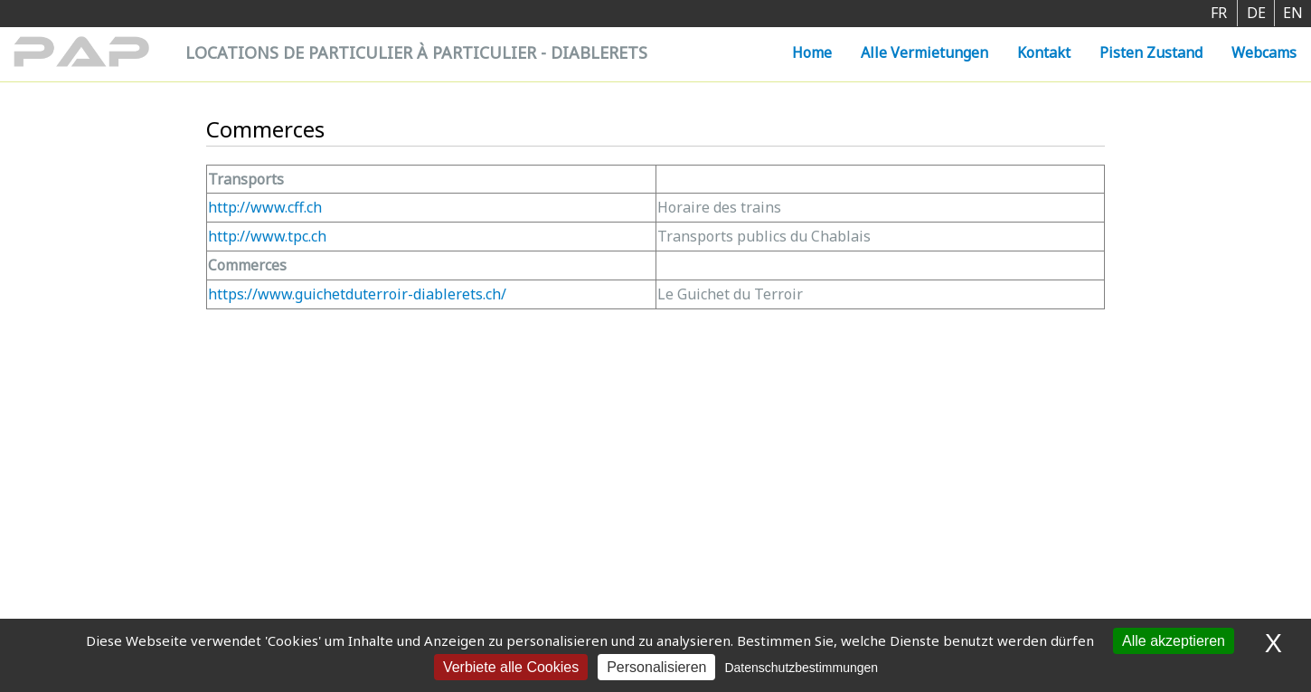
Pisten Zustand (1151, 52)
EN (1293, 13)
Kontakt (1043, 52)
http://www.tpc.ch (267, 236)
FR (1219, 13)
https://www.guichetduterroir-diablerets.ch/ (357, 294)
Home (812, 52)
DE (1256, 13)
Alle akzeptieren (1173, 641)
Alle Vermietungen (924, 52)
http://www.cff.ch (265, 207)
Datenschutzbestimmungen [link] (801, 667)
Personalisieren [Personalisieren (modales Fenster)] (656, 667)
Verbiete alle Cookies (511, 667)
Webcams (1264, 52)
